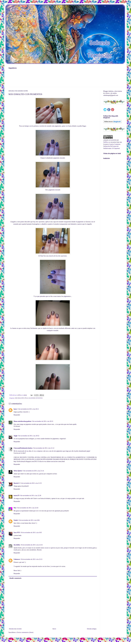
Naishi (16, 520)
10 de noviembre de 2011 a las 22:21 (31, 559)
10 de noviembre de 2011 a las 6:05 (31, 532)
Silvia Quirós (18, 471)
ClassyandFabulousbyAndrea (23, 448)
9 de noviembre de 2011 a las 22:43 (27, 508)
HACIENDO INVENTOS (36, 398)
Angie (15, 436)
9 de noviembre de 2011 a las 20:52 (28, 436)
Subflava (106, 142)
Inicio (54, 629)
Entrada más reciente (15, 629)
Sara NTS (17, 532)
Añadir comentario (15, 578)
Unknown (17, 559)
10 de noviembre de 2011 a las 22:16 (32, 545)
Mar (15, 508)
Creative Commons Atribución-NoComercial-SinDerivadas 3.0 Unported (111, 146)
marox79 (16, 495)
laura (15, 409)
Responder (17, 415)
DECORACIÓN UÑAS (21, 398)
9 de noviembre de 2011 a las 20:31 (42, 421)
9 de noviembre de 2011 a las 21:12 (43, 448)
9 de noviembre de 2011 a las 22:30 (30, 495)
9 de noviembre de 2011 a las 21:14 (33, 471)
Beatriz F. (17, 483)
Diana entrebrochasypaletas (22, 421)
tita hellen (17, 545)
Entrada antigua (91, 629)
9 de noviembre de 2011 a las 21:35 (31, 483)
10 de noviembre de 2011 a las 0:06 (29, 520)
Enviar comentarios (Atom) (25, 632)
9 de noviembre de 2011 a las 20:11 (28, 409)
